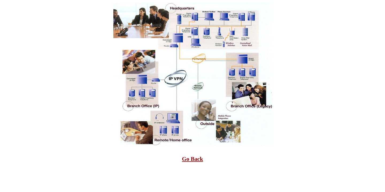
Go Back (192, 159)
